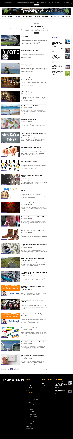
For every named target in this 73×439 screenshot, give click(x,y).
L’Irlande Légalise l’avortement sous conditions (32, 301)
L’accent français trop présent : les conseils (33, 176)
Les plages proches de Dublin (31, 106)
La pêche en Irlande (28, 64)
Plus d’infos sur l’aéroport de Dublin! (31, 342)
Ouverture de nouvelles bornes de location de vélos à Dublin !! (33, 273)
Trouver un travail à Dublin (57, 49)
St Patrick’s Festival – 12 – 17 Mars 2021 (58, 70)
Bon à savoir (4, 45)
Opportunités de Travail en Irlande (58, 64)
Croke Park (25, 36)
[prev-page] (2, 369)
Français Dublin (24, 38)
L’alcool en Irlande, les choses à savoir (32, 203)
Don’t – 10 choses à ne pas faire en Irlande (33, 217)
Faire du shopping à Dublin (31, 161)
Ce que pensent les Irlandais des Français (32, 134)
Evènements (36, 33)
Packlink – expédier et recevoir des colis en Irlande (34, 190)
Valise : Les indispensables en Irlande (32, 231)
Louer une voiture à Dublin (31, 328)
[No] (71, 3)
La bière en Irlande (28, 78)
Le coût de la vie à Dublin (30, 120)
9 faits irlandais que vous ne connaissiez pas (31, 92)
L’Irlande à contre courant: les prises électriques (32, 356)
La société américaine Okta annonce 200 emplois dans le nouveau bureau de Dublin (57, 42)
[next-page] (17, 369)
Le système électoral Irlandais (32, 50)
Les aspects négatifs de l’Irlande (32, 147)
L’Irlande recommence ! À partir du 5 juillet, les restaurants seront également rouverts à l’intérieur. (58, 57)
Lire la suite (66, 2)
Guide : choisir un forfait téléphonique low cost (30, 245)
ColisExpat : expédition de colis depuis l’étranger (32, 287)
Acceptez (37, 4)
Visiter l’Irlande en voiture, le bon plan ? (33, 259)
